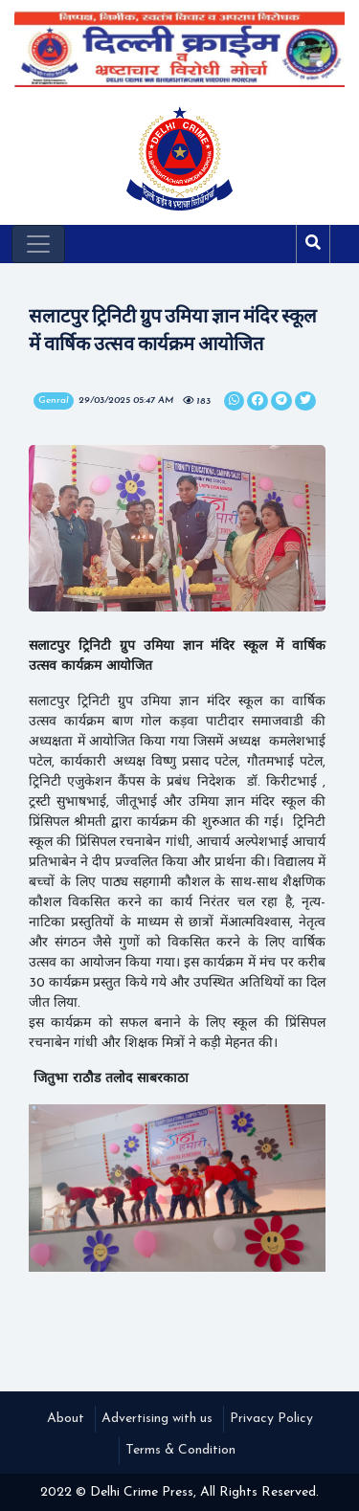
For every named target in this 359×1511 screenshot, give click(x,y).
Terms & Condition (180, 1450)
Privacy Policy (271, 1418)
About (65, 1418)
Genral (53, 400)
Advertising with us (157, 1418)
